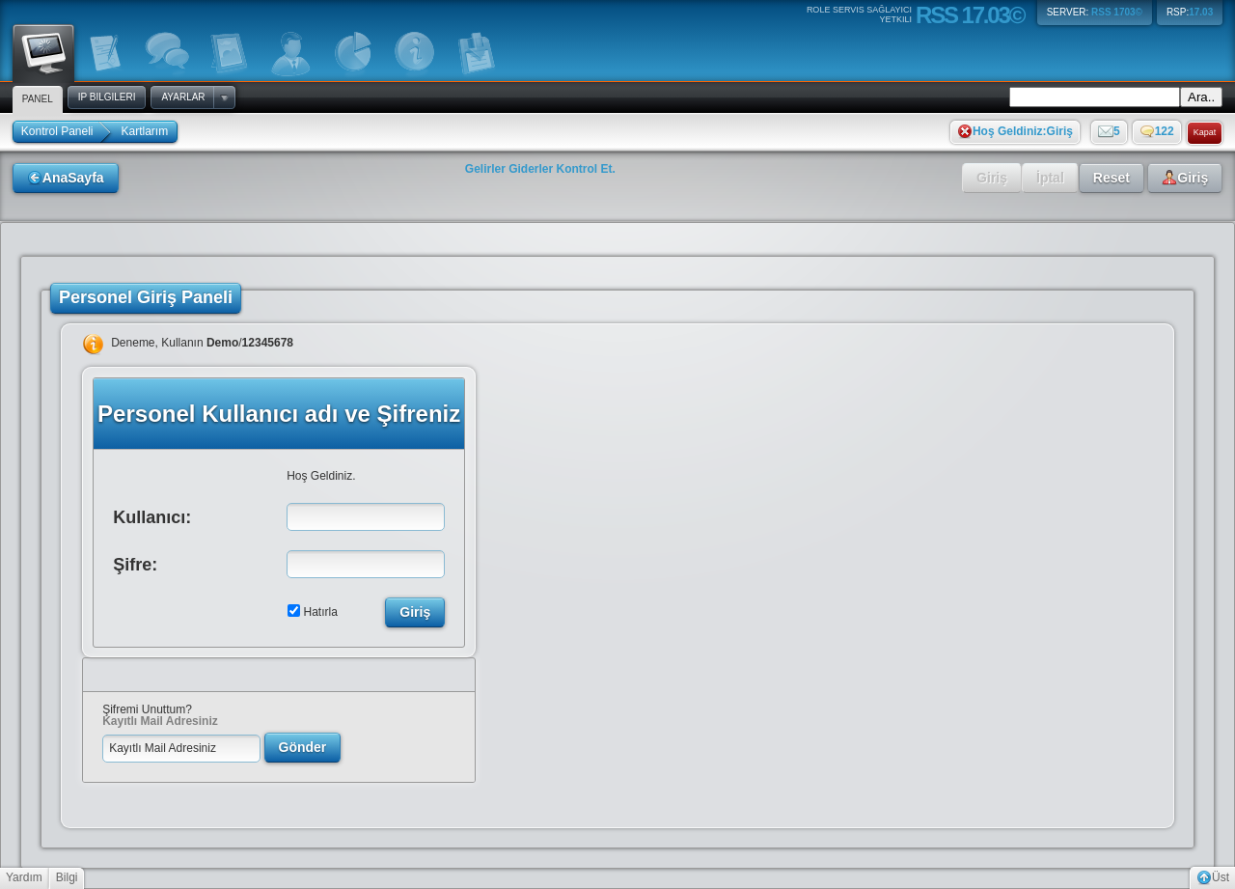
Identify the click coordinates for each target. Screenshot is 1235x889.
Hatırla (321, 612)
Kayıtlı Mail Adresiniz (160, 721)
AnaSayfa (65, 177)
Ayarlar (183, 97)
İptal (1050, 177)
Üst (1212, 877)
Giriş (991, 177)
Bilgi (67, 877)
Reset (1111, 177)
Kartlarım (145, 131)
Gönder (303, 747)
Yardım (24, 877)
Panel (43, 51)
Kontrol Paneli (57, 131)
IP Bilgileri (107, 97)
